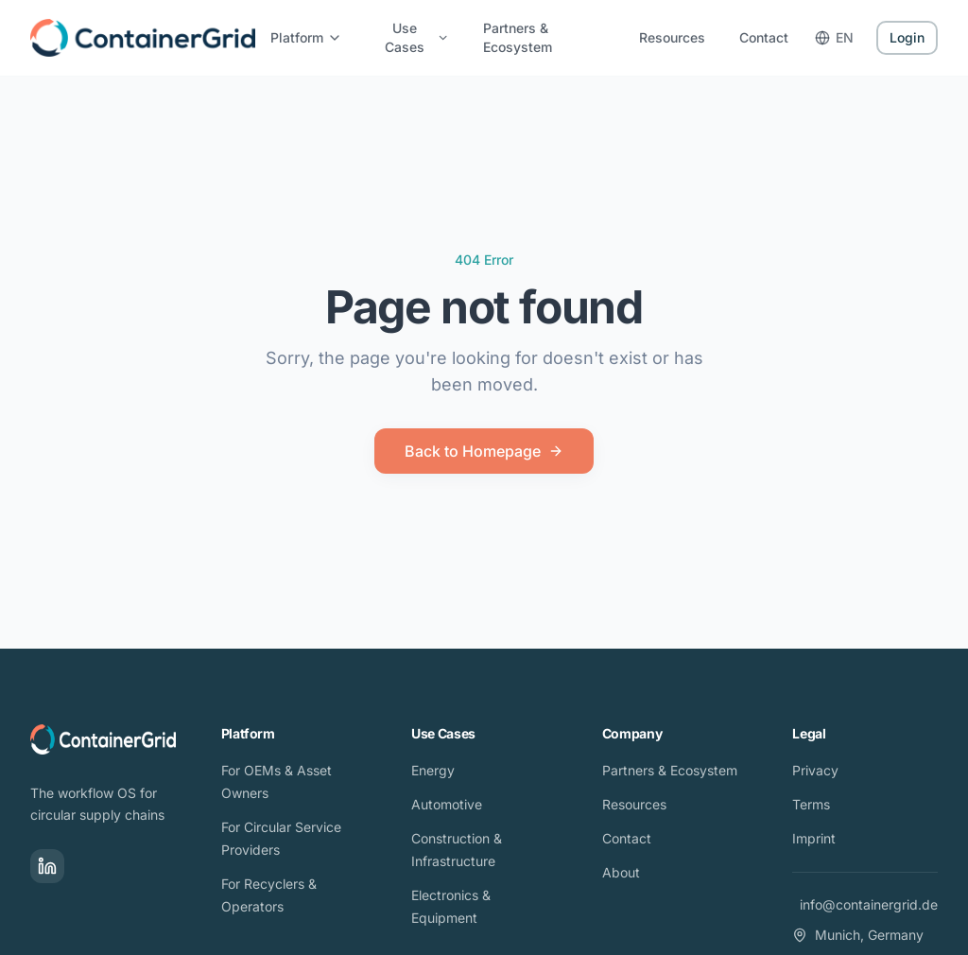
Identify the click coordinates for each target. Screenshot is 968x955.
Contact (763, 37)
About (621, 872)
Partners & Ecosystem (517, 37)
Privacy (815, 770)
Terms (811, 804)
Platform (306, 37)
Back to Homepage (484, 451)
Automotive (446, 804)
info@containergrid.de (869, 904)
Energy (433, 770)
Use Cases (417, 37)
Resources (672, 37)
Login (907, 37)
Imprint (814, 838)
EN (834, 37)
